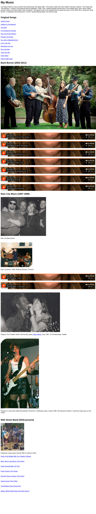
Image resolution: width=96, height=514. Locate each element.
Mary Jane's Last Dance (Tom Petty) (12, 461)
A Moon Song (5, 21)
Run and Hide (5, 49)
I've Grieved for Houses (8, 30)
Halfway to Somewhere (8, 24)
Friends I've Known (7, 37)
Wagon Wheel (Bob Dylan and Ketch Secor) (15, 491)
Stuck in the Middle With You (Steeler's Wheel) (16, 456)
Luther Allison (37, 334)
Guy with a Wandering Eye (9, 40)
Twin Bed (4, 27)
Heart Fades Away (7, 59)
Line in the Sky (5, 43)
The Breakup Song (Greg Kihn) (11, 486)
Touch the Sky (5, 52)
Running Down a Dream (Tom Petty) (12, 476)
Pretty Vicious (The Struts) (9, 471)
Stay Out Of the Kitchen (8, 34)
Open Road (4, 55)
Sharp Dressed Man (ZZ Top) (10, 466)
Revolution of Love (7, 46)
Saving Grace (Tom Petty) (9, 481)
